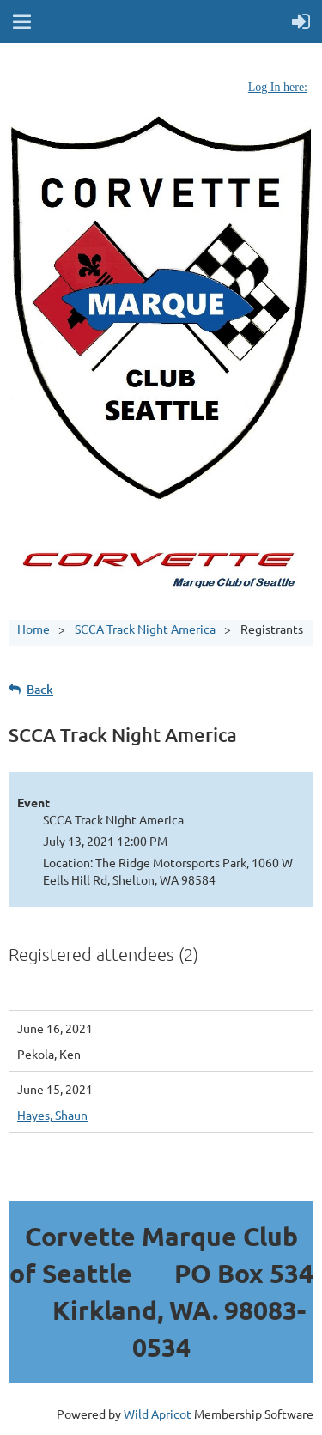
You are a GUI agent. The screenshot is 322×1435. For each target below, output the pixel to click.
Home (33, 628)
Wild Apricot (157, 1413)
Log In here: (277, 87)
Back (40, 689)
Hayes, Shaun (52, 1114)
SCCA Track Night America (145, 628)
